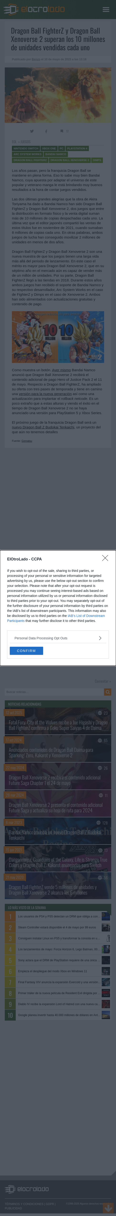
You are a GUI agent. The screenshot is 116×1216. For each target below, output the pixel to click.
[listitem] (58, 638)
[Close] (106, 559)
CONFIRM (26, 651)
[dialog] (58, 608)
